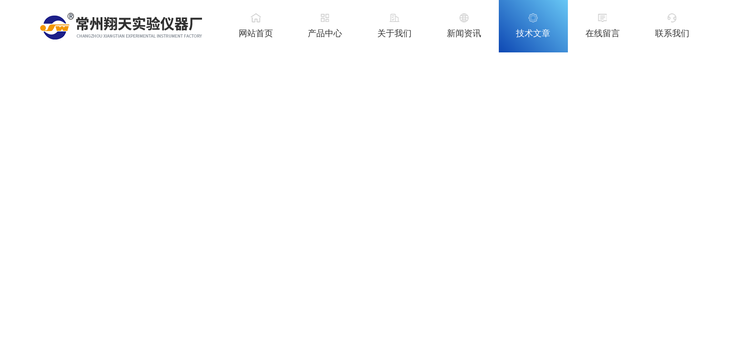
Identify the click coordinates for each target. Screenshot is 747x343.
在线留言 (602, 33)
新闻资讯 (464, 33)
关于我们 (394, 33)
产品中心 (325, 33)
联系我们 (672, 33)
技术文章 (533, 33)
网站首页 (256, 33)
